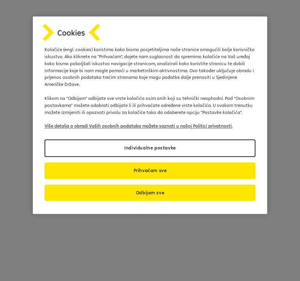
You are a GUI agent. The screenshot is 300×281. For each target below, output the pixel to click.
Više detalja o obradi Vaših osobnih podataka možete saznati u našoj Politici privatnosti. (138, 126)
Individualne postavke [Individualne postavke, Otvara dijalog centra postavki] (150, 148)
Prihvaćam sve (150, 170)
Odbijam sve (150, 193)
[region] (150, 115)
